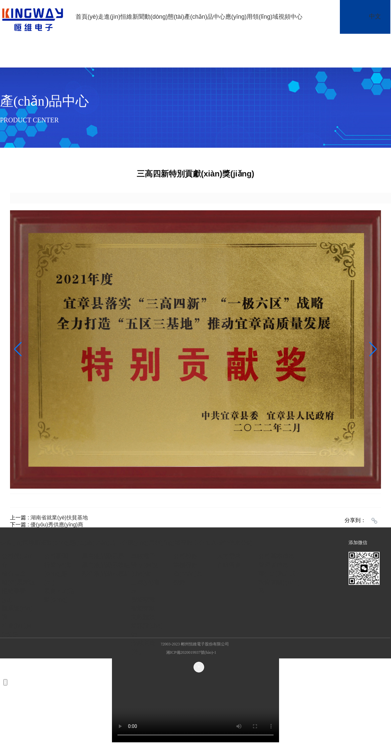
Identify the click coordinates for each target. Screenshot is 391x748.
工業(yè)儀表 (145, 586)
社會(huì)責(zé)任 (17, 630)
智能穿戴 (143, 608)
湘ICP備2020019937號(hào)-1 (191, 652)
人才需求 (229, 556)
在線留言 (229, 565)
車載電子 (143, 556)
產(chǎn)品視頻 (188, 578)
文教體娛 (143, 617)
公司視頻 (185, 556)
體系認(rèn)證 (17, 612)
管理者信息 (273, 565)
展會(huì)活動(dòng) (59, 595)
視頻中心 (290, 16)
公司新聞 (56, 556)
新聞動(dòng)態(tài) (158, 16)
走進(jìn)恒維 (115, 16)
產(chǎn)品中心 (204, 16)
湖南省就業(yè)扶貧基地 (59, 517)
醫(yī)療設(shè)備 (144, 569)
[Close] (198, 667)
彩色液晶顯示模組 (106, 573)
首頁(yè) (87, 16)
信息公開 (241, 542)
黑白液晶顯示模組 (106, 565)
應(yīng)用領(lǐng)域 (251, 16)
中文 (375, 16)
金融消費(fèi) (143, 647)
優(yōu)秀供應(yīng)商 (56, 524)
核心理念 (14, 573)
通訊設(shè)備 (147, 630)
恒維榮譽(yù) (14, 595)
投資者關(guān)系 (279, 586)
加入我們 (217, 542)
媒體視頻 (185, 565)
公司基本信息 (276, 556)
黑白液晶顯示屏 (103, 556)
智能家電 (143, 599)
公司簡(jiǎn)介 (17, 560)
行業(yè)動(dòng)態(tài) (58, 574)
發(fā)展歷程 (18, 582)
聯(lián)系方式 (277, 573)
